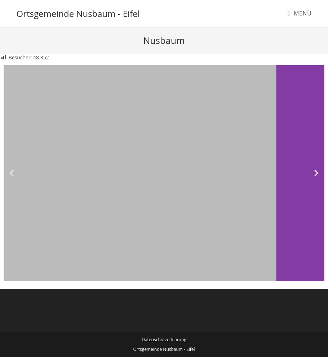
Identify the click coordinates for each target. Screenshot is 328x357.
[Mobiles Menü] (300, 13)
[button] (11, 173)
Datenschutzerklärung (164, 339)
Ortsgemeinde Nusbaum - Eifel (78, 13)
